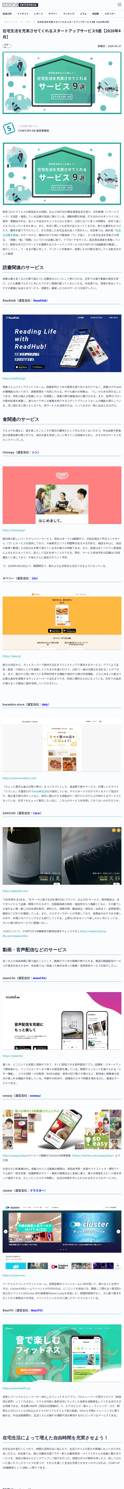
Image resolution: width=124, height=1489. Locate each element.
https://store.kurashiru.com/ (20, 778)
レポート (38, 13)
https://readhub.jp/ (14, 378)
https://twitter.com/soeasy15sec (93, 1155)
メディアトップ (10, 21)
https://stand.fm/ (13, 1056)
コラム (83, 13)
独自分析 (7, 13)
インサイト (23, 13)
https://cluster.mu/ (14, 1275)
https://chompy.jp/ (14, 530)
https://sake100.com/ (15, 891)
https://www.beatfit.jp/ (17, 1388)
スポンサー (110, 13)
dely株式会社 (41, 791)
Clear (36, 813)
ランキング (68, 13)
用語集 (95, 13)
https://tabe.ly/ (12, 656)
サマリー (53, 13)
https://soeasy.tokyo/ (15, 1155)
